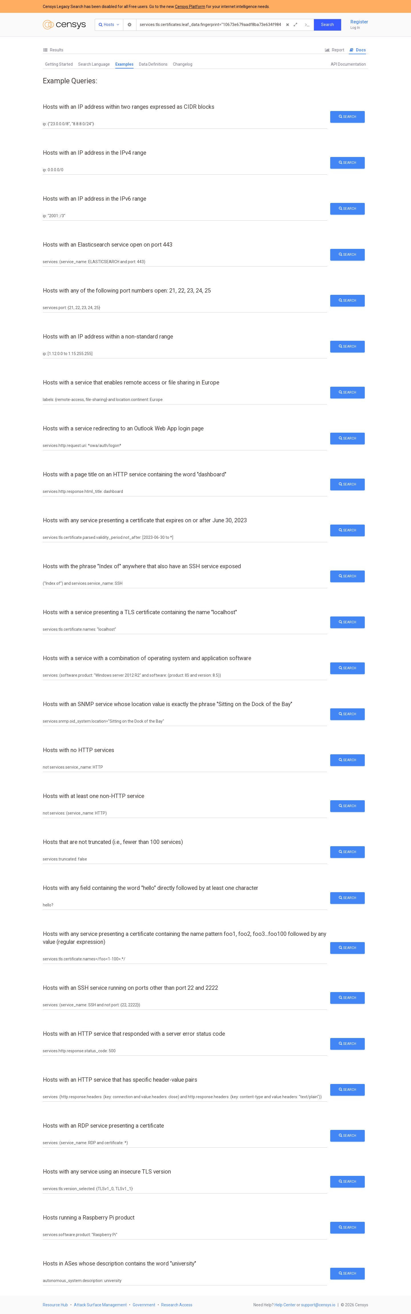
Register (359, 22)
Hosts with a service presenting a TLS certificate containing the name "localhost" (140, 612)
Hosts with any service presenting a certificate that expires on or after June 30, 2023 (145, 520)
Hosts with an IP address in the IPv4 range (94, 153)
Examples (124, 64)
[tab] (53, 50)
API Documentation (348, 64)
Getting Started (59, 64)
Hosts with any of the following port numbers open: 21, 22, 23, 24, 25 (127, 290)
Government (144, 1305)
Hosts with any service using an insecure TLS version (107, 1171)
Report (334, 50)
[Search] (210, 25)
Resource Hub (55, 1305)
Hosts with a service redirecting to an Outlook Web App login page (123, 428)
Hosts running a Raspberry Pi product (88, 1217)
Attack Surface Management (100, 1305)
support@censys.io (318, 1305)
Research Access (176, 1305)
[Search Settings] (129, 25)
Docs (357, 50)
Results (53, 50)
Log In (355, 28)
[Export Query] (307, 25)
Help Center (285, 1305)
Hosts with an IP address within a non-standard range (108, 336)
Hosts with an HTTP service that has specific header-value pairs (120, 1080)
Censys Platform (190, 6)
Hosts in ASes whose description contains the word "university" (119, 1263)
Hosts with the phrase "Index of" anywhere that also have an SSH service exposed (142, 566)
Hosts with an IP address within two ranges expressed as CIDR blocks (128, 107)
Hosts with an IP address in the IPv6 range (94, 199)
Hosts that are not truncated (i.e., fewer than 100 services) (113, 842)
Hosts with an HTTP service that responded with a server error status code (134, 1034)
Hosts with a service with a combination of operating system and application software (147, 658)
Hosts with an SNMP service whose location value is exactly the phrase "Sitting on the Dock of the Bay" (167, 704)
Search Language (94, 64)
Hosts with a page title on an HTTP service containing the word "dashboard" (134, 474)
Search (347, 117)
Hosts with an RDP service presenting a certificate (103, 1125)
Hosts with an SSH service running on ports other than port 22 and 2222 (130, 988)
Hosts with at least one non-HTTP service (93, 796)
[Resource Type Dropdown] (109, 25)
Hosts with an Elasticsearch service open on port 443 (107, 244)
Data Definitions (153, 64)
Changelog (182, 64)
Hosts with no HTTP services (78, 750)
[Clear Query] (287, 25)
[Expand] (295, 25)
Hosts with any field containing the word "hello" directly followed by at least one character (150, 888)
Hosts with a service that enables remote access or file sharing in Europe (131, 382)
